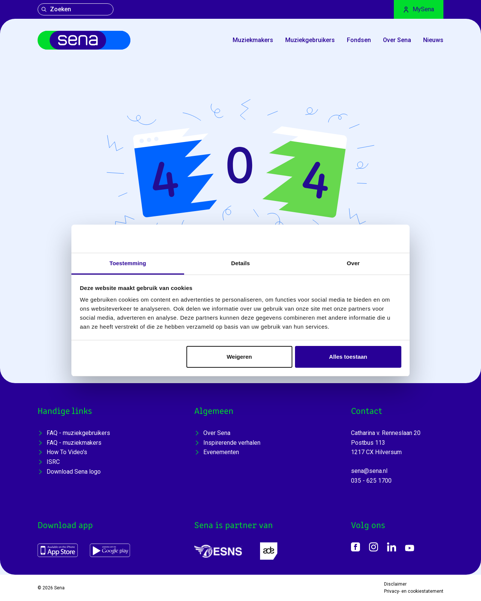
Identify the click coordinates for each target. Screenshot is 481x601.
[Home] (84, 40)
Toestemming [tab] (127, 263)
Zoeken (56, 9)
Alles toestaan (348, 356)
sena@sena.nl (369, 470)
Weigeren (239, 356)
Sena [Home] (59, 587)
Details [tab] (240, 263)
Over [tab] (353, 263)
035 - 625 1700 (371, 480)
